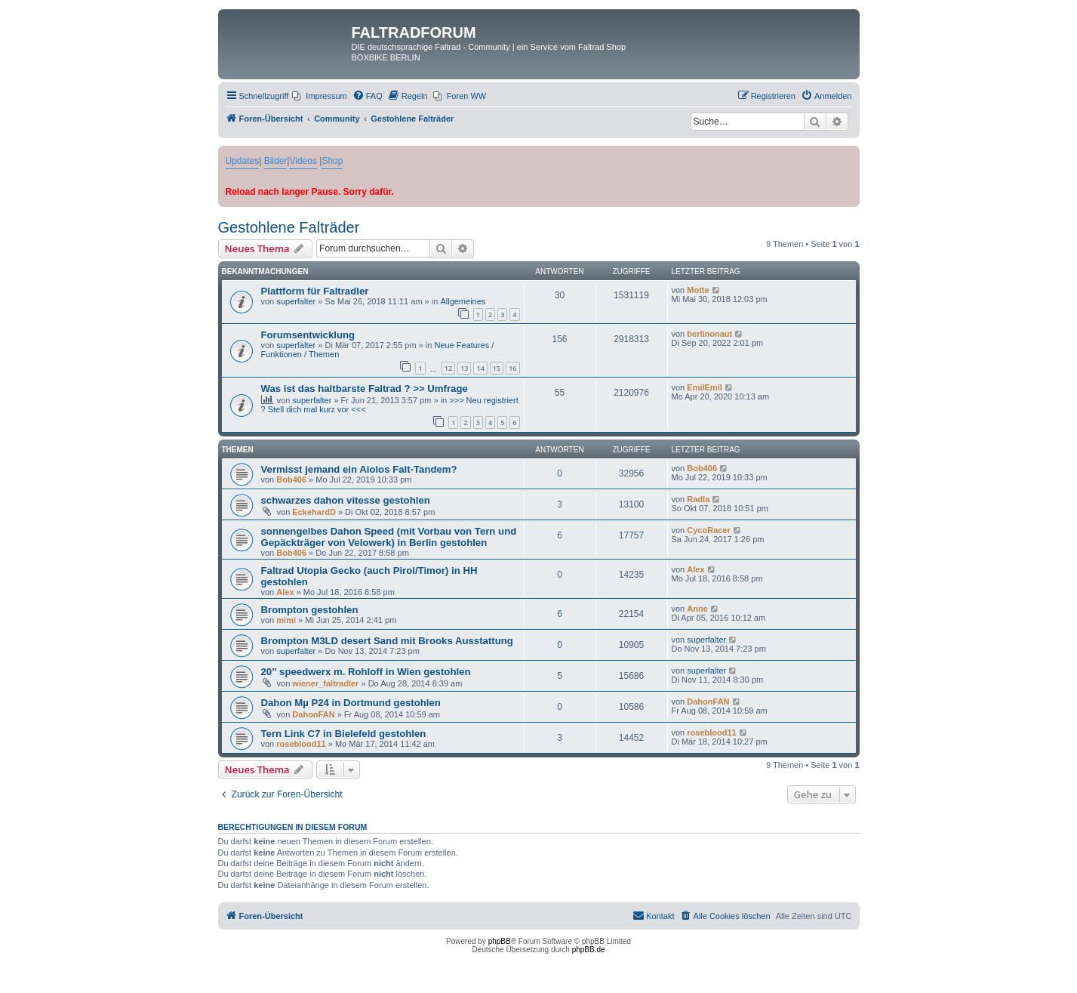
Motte (698, 290)
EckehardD (313, 512)
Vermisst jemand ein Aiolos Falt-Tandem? (359, 469)
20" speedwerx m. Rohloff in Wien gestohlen (366, 671)
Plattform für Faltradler (315, 291)
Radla (698, 499)
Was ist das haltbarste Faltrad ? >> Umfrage (364, 388)
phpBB (499, 941)
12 (448, 368)
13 (464, 368)
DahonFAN (313, 714)
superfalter (295, 301)
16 (512, 368)
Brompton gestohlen (309, 609)
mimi (286, 619)
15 (496, 368)
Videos (302, 161)
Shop (332, 161)
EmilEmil (704, 387)
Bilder (276, 161)
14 (480, 368)
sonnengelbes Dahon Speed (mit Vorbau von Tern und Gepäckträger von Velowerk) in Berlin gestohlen (389, 537)
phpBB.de (588, 949)
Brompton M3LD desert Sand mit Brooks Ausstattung (387, 640)
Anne (697, 608)
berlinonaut (709, 333)
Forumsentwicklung (308, 335)
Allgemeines (462, 301)
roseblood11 (300, 743)
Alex (285, 592)
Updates (243, 161)
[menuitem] (319, 96)
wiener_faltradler (325, 683)
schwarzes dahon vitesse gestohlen (345, 500)
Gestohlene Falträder (289, 227)
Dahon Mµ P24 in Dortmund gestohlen (351, 702)
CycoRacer (708, 530)
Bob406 (291, 479)
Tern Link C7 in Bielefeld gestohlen (343, 733)
